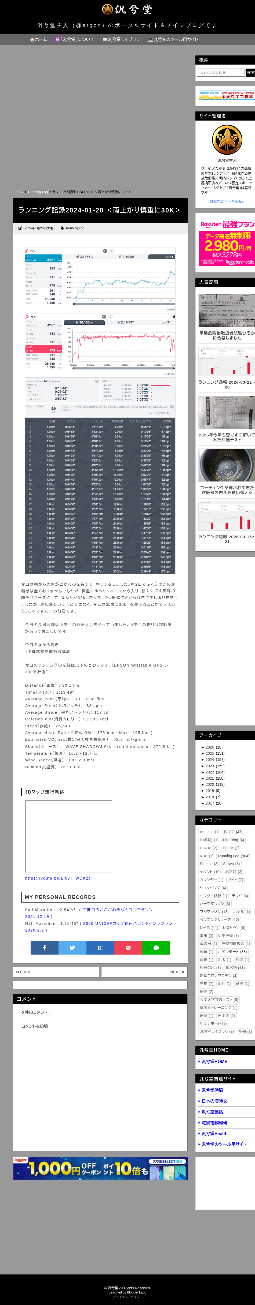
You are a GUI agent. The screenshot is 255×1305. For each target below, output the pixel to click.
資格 (206, 960)
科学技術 (228, 936)
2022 (210, 772)
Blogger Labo (136, 1292)
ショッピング (213, 888)
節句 (224, 983)
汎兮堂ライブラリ (217, 1031)
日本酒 (226, 1016)
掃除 (206, 991)
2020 (210, 784)
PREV (23, 972)
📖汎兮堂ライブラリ (121, 39)
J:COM (230, 848)
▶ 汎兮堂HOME (212, 1061)
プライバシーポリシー (128, 1297)
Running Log (75, 228)
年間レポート (213, 1023)
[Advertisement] (100, 148)
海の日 (208, 943)
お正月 (233, 872)
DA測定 (209, 840)
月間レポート (232, 951)
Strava (231, 864)
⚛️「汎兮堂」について (74, 39)
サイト (235, 880)
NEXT (177, 972)
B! (100, 948)
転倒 (206, 1016)
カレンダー (211, 880)
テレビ (240, 896)
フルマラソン (214, 912)
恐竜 (206, 951)
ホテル (241, 912)
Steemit (209, 864)
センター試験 (213, 896)
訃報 (245, 1031)
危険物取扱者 (236, 943)
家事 (206, 936)
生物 (206, 983)
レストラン (234, 928)
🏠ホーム (38, 39)
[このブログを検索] (221, 73)
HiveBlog (233, 840)
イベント (210, 872)
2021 (210, 778)
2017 (210, 803)
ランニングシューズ (219, 920)
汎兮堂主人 (227, 160)
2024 (210, 759)
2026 (210, 747)
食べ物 (235, 968)
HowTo (208, 848)
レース (209, 928)
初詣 (242, 960)
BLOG (233, 832)
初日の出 (210, 968)
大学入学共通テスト (219, 999)
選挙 (242, 983)
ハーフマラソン (215, 904)
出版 (224, 960)
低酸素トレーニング (219, 1007)
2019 (210, 790)
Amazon (210, 832)
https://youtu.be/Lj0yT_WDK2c (58, 878)
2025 (210, 753)
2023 (210, 766)
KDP (207, 856)
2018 (210, 797)
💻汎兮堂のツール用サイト (173, 39)
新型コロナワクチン (219, 976)
